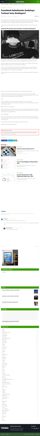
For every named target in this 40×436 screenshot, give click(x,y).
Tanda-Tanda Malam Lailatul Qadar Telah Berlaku (11, 290)
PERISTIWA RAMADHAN (20, 410)
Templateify (7, 434)
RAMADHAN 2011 (20, 411)
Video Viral (20, 420)
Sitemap (28, 434)
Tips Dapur (15, 4)
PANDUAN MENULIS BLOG (20, 332)
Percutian (20, 345)
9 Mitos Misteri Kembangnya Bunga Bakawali (10, 302)
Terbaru (2, 246)
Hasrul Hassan (9, 228)
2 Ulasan (17, 16)
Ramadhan (20, 351)
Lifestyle (20, 329)
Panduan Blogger (20, 405)
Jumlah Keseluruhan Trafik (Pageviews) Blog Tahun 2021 (25, 175)
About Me (32, 434)
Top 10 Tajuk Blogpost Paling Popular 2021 (27, 162)
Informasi (20, 376)
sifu (23, 95)
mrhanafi (5, 219)
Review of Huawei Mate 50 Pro (25, 149)
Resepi (11, 4)
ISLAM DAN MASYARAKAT (20, 394)
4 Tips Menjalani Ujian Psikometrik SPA (10, 321)
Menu (3, 1)
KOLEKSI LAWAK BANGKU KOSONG (20, 379)
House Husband (20, 333)
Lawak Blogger (20, 380)
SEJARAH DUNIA (20, 395)
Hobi (19, 4)
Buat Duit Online (20, 341)
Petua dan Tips (20, 404)
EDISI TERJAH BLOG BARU (20, 382)
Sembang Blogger (9, 7)
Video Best (20, 370)
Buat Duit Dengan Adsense (20, 375)
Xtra (20, 388)
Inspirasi (20, 385)
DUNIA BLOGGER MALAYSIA (20, 338)
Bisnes (20, 417)
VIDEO (20, 369)
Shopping (20, 344)
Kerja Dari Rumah (20, 159)
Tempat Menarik (20, 342)
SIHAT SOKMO (20, 416)
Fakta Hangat (19, 146)
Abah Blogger (20, 413)
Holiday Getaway (20, 363)
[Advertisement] (20, 82)
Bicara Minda (20, 366)
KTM (20, 414)
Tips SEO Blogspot (20, 354)
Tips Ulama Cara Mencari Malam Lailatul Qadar (10, 296)
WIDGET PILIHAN (20, 364)
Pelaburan (20, 367)
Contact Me (37, 434)
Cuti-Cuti (23, 4)
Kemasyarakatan (20, 401)
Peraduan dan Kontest (20, 397)
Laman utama (3, 7)
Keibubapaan (20, 358)
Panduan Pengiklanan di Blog (20, 383)
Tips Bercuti (20, 350)
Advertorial (20, 348)
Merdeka (20, 403)
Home (2, 4)
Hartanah (20, 361)
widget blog (20, 389)
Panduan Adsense (20, 386)
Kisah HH (20, 407)
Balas (4, 224)
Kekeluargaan (20, 339)
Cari (37, 1)
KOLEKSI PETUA (20, 398)
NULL (20, 400)
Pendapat (20, 391)
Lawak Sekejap (20, 378)
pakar (6, 104)
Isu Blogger (20, 392)
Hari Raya (20, 355)
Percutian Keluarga (20, 408)
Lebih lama (37, 246)
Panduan (20, 330)
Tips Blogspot (20, 357)
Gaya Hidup (6, 4)
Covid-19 (20, 372)
